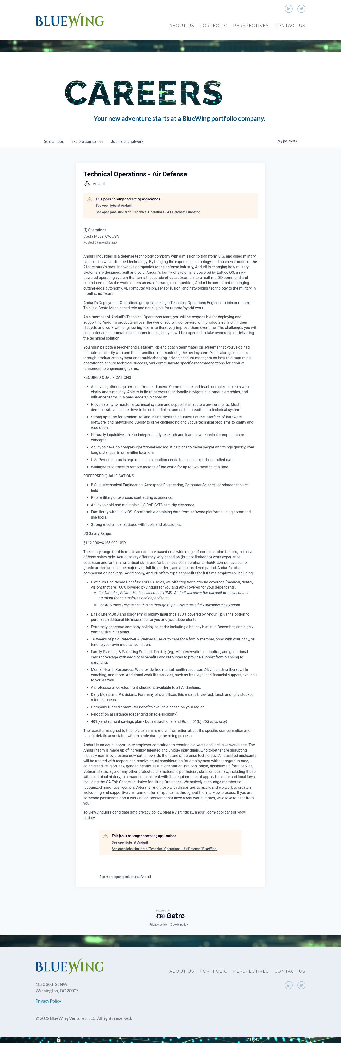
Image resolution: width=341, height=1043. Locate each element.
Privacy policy (158, 924)
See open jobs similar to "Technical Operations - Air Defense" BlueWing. (148, 212)
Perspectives (251, 25)
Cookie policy (179, 924)
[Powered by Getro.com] (170, 914)
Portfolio (214, 25)
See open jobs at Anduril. (114, 205)
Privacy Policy (48, 1000)
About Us (181, 25)
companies (87, 141)
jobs (54, 141)
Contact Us (289, 25)
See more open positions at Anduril (125, 877)
